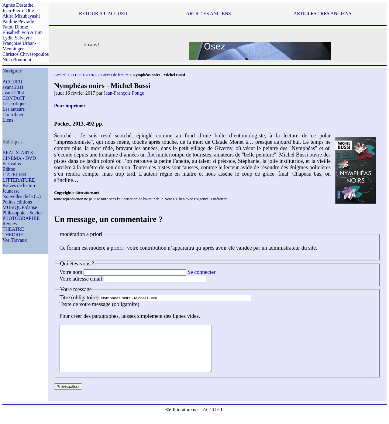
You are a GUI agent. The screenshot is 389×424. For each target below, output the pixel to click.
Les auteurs (13, 109)
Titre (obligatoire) (79, 297)
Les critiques (14, 103)
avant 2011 (13, 87)
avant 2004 (13, 92)
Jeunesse (10, 190)
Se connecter (201, 272)
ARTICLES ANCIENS (208, 13)
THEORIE (12, 234)
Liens (7, 120)
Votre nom (71, 272)
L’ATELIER (14, 174)
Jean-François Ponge (124, 93)
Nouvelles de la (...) (21, 196)
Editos (8, 169)
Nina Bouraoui (16, 59)
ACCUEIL (12, 81)
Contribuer (12, 114)
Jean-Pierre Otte (18, 10)
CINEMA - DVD (19, 158)
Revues (9, 223)
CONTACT (13, 98)
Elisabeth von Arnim (22, 32)
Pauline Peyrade (18, 21)
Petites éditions (17, 201)
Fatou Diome (15, 26)
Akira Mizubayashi (21, 16)
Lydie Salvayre (17, 37)
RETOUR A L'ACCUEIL (104, 13)
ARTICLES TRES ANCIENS (322, 13)
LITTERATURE (18, 180)
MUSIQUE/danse (19, 207)
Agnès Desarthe (17, 5)
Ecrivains (11, 163)
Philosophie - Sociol (22, 212)
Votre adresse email (81, 279)
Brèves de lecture (19, 185)
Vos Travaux (14, 240)
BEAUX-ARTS (17, 152)
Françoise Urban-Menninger (19, 46)
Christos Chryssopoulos (25, 54)
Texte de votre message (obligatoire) (99, 304)
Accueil (60, 74)
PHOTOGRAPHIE (21, 218)
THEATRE (13, 229)
